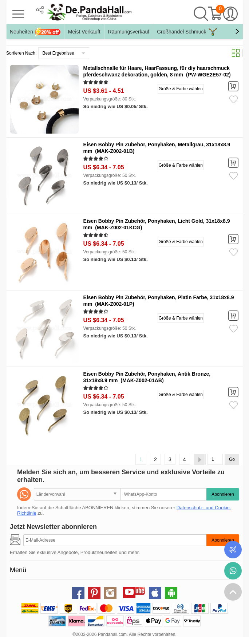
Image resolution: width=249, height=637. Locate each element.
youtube (129, 592)
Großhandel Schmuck (187, 32)
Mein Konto (230, 14)
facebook (78, 593)
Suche (201, 14)
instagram (110, 593)
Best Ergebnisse (58, 53)
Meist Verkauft (84, 32)
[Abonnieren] (114, 540)
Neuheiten (35, 32)
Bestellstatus (233, 549)
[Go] (215, 459)
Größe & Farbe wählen (181, 88)
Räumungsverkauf (129, 32)
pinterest (94, 593)
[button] (237, 31)
